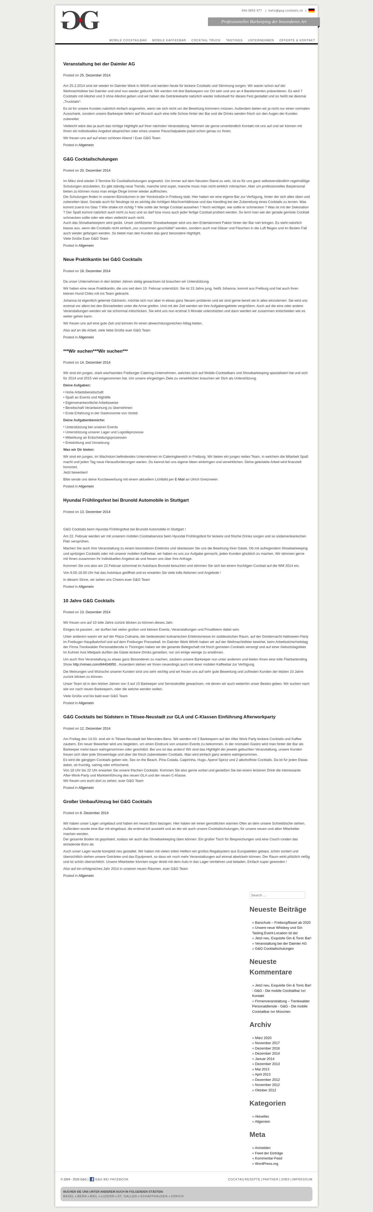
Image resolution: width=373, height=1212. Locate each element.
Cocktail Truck (206, 40)
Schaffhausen (154, 1196)
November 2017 (267, 1043)
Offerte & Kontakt (297, 40)
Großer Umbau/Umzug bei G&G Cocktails (107, 801)
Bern (82, 1196)
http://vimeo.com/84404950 (94, 664)
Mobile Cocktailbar (128, 40)
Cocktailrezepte (244, 1179)
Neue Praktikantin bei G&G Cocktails (102, 259)
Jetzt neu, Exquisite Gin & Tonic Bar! (283, 938)
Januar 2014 (264, 1059)
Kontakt (258, 996)
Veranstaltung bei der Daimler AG (99, 63)
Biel (94, 1196)
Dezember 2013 (267, 1064)
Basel (68, 1196)
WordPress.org (266, 1164)
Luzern (107, 1196)
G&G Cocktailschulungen (90, 159)
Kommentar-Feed (268, 1158)
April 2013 (263, 1074)
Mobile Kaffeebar (169, 40)
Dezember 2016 (267, 1048)
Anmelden (263, 1148)
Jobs (285, 1179)
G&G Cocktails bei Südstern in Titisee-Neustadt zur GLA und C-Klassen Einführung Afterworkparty (169, 716)
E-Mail (180, 479)
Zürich (177, 1196)
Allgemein (86, 145)
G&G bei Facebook (109, 1179)
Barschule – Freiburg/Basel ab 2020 (283, 923)
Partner (270, 1179)
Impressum (302, 1179)
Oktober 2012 (265, 1090)
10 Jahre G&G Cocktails (89, 600)
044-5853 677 (252, 10)
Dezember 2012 (267, 1080)
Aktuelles (262, 1116)
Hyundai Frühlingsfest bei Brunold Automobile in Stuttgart (126, 500)
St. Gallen (127, 1196)
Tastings (234, 40)
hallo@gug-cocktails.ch (285, 10)
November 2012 (267, 1085)
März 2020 (263, 1038)
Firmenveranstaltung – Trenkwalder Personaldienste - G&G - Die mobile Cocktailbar (281, 1006)
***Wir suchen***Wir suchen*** (95, 351)
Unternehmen (261, 40)
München (283, 1012)
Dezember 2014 (267, 1053)
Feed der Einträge (269, 1153)
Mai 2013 (262, 1069)
